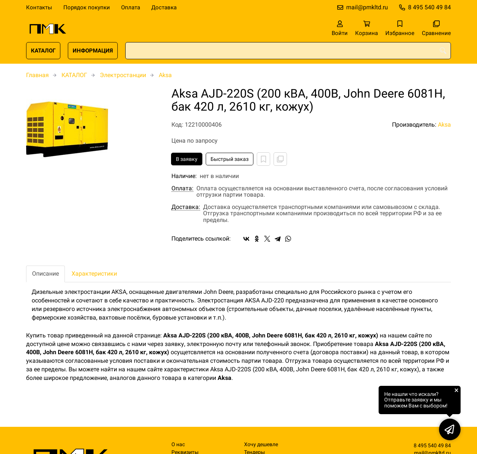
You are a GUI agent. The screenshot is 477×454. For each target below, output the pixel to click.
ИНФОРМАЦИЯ (93, 50)
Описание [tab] (45, 273)
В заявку (187, 159)
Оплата (130, 7)
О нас (178, 444)
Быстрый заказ (230, 159)
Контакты (39, 7)
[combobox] (288, 50)
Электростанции (123, 75)
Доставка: (185, 207)
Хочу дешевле (261, 444)
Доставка (164, 7)
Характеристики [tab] (94, 273)
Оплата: (182, 188)
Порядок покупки (86, 7)
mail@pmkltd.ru (367, 7)
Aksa (165, 75)
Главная (37, 75)
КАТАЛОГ (43, 50)
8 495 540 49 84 (429, 7)
